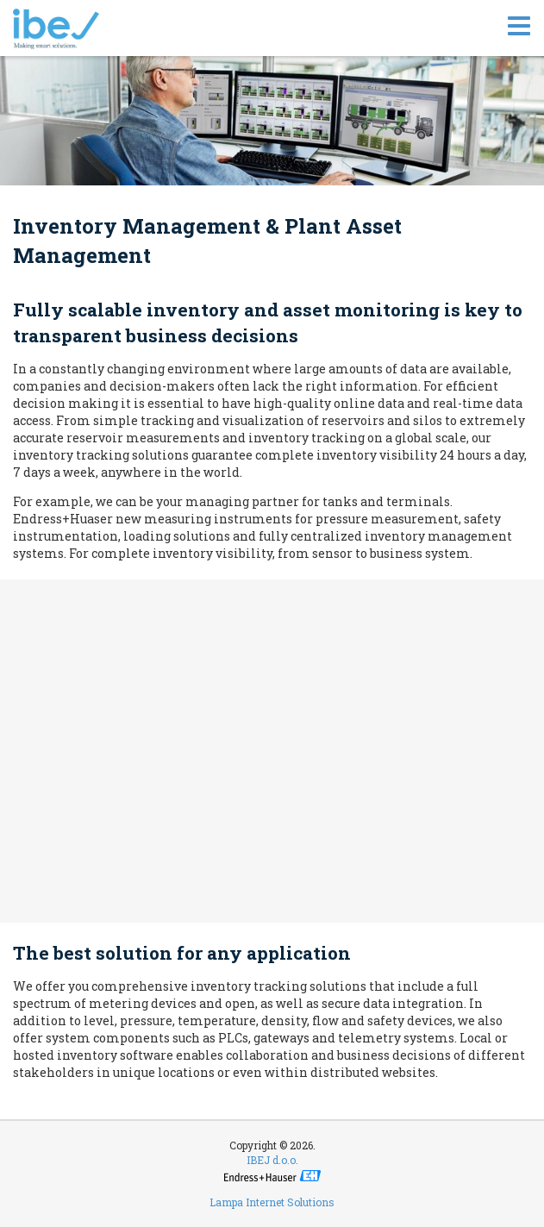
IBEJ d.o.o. (272, 1160)
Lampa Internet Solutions (272, 1202)
